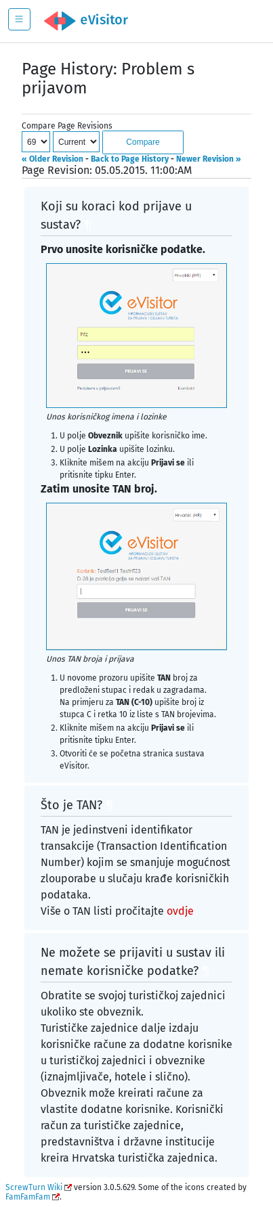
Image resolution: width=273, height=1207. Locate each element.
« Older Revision (52, 159)
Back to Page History (130, 159)
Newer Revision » (208, 159)
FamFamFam (27, 1197)
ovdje (180, 911)
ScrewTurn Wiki (33, 1187)
